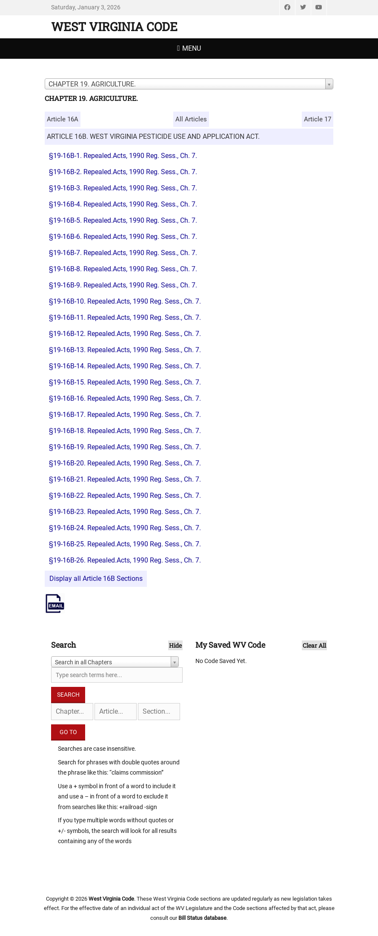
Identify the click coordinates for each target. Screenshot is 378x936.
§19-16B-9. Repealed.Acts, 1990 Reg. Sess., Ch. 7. (123, 285)
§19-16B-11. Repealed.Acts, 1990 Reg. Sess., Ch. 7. (125, 317)
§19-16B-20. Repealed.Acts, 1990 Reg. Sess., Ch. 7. (125, 463)
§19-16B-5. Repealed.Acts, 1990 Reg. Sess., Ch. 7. (123, 220)
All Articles (191, 119)
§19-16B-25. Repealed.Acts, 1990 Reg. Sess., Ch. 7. (125, 544)
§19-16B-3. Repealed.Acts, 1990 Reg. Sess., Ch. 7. (123, 188)
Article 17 (317, 119)
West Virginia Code (114, 26)
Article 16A (62, 119)
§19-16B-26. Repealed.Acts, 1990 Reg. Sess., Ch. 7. (125, 560)
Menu (191, 48)
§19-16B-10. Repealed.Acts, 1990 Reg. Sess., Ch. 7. (125, 301)
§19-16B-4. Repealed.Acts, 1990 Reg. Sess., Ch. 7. (123, 204)
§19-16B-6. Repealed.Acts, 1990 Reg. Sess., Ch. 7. (123, 237)
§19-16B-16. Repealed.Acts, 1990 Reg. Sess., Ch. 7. (125, 398)
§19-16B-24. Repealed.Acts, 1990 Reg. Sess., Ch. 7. (125, 528)
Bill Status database (202, 918)
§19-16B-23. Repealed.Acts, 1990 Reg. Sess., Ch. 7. (125, 512)
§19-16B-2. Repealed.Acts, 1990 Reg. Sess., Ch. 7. (123, 172)
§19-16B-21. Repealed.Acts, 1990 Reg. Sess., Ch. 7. (125, 479)
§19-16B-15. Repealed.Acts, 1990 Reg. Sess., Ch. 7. (125, 382)
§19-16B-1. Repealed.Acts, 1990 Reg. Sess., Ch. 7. (123, 156)
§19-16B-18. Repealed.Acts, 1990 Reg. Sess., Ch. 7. (125, 431)
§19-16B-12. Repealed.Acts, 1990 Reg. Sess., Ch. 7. (125, 334)
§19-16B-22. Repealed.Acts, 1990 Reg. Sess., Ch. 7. (125, 495)
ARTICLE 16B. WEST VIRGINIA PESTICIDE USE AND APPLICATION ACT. (153, 136)
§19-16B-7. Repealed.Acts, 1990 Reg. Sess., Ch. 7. (123, 253)
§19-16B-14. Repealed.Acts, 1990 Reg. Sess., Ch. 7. (125, 366)
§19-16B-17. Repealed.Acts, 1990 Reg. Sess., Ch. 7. (125, 415)
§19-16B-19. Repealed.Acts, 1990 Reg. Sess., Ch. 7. (125, 447)
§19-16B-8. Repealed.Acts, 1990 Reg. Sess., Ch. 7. (123, 269)
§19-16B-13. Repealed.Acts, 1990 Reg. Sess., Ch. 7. (125, 350)
